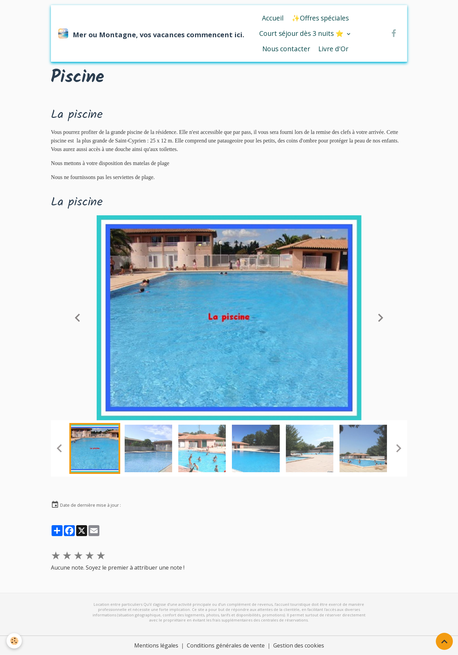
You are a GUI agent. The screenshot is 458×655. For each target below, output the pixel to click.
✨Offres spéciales (320, 18)
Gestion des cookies (298, 645)
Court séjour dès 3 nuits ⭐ (302, 33)
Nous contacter (286, 48)
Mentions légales (156, 645)
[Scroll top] (444, 641)
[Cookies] (14, 641)
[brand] (143, 33)
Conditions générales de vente (226, 645)
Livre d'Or (333, 48)
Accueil (272, 18)
